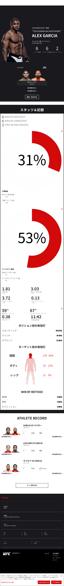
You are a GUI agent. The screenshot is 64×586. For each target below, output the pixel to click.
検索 (54, 6)
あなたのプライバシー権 (7, 582)
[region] (32, 579)
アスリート (24, 6)
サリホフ (27, 460)
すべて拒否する (56, 582)
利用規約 (56, 556)
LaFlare (27, 443)
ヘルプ (46, 553)
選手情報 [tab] (5, 498)
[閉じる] (61, 576)
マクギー (38, 425)
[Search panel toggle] (58, 6)
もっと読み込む (32, 485)
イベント (5, 6)
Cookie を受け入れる (44, 582)
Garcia (27, 425)
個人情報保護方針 (56, 559)
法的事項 (56, 553)
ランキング (15, 6)
